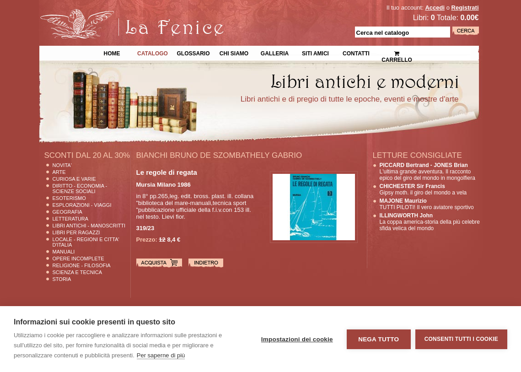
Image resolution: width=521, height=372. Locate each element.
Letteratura (71, 218)
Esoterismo (69, 198)
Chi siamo (234, 52)
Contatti (356, 52)
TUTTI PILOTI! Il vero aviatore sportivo (427, 204)
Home (112, 52)
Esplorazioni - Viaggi (82, 205)
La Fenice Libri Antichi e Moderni (118, 13)
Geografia (67, 212)
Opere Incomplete (78, 258)
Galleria (275, 52)
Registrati (465, 7)
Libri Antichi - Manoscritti (89, 225)
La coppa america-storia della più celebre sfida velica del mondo (430, 222)
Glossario (193, 52)
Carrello (396, 53)
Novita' (62, 165)
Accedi (435, 7)
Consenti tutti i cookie (461, 339)
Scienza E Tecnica (77, 272)
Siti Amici (315, 52)
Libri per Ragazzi (76, 232)
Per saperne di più (161, 355)
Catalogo (152, 52)
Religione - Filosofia (82, 265)
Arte (59, 172)
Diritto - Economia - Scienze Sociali (80, 188)
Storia (62, 279)
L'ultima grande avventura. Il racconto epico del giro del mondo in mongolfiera (427, 171)
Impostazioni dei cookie (297, 339)
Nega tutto (378, 339)
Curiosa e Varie (74, 179)
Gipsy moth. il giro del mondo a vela (423, 189)
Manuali (64, 251)
